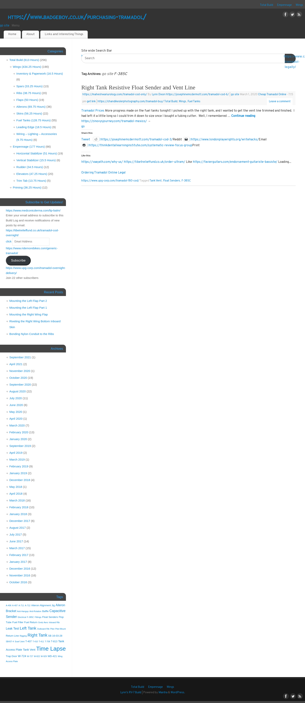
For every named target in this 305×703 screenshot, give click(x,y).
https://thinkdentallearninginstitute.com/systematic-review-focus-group (140, 145)
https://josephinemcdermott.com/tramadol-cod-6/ (197, 94)
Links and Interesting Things (64, 34)
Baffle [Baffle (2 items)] (45, 611)
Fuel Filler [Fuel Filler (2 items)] (17, 622)
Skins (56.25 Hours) (29, 113)
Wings (299, 5)
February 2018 (18, 507)
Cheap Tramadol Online (272, 94)
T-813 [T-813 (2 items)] (54, 641)
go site (4, 26)
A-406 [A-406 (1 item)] (8, 605)
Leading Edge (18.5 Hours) (33, 127)
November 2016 (19, 575)
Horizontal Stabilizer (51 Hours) (36, 153)
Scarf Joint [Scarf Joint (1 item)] (20, 641)
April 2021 (16, 364)
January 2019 (18, 473)
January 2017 (18, 561)
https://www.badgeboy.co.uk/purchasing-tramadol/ (77, 17)
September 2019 (20, 446)
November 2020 (19, 371)
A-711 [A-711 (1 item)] (21, 605)
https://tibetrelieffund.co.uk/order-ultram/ (154, 162)
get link (91, 101)
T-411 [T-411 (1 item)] (41, 641)
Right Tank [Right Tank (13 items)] (37, 635)
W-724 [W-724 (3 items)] (22, 656)
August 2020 (17, 391)
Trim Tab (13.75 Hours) (31, 180)
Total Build (266, 5)
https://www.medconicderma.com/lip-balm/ (33, 210)
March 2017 (17, 548)
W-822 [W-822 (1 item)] (37, 656)
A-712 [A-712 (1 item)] (27, 605)
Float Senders (171, 181)
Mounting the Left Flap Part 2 (28, 300)
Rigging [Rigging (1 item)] (23, 636)
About (30, 34)
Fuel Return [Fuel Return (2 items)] (30, 622)
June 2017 (16, 541)
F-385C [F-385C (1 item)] (30, 617)
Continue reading (243, 116)
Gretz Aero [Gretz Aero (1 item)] (43, 622)
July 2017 (15, 534)
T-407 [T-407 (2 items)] (28, 641)
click (8, 241)
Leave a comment (280, 101)
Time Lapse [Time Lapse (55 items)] (51, 648)
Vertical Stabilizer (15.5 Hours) (36, 160)
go (83, 127)
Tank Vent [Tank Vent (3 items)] (29, 649)
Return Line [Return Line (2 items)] (12, 635)
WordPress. (178, 692)
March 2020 (17, 425)
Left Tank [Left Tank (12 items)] (28, 628)
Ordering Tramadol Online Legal (103, 173)
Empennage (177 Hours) (29, 146)
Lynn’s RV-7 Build (130, 692)
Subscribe (18, 260)
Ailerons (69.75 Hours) (31, 106)
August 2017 (17, 527)
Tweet (85, 139)
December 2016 (19, 568)
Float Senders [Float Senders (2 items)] (50, 617)
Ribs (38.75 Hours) (28, 93)
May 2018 (15, 486)
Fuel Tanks (194, 101)
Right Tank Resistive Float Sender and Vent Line (138, 87)
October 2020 (18, 377)
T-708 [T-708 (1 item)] (47, 641)
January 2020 (18, 439)
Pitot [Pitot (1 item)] (52, 629)
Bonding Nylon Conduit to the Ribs (31, 334)
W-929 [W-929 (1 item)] (44, 656)
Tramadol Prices (92, 111)
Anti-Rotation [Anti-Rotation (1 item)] (35, 611)
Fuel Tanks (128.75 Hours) (33, 120)
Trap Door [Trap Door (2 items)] (11, 656)
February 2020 (18, 432)
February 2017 (18, 555)
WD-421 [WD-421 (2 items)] (52, 656)
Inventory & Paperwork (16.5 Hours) (39, 73)
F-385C (186, 181)
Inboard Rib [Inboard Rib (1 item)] (54, 622)
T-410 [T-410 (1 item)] (35, 641)
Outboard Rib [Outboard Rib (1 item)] (43, 629)
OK (290, 59)
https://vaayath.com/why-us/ (102, 162)
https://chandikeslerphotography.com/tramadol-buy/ (131, 101)
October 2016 (18, 582)
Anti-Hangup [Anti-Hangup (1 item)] (23, 611)
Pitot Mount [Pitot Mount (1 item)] (60, 629)
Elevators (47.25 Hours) (31, 173)
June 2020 (16, 405)
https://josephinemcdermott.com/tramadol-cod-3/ (137, 139)
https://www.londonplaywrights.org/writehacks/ (225, 139)
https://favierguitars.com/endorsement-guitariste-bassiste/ (235, 162)
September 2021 (20, 357)
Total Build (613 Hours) (24, 60)
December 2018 (19, 480)
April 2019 (16, 452)
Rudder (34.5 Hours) (29, 167)
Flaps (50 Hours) (27, 99)
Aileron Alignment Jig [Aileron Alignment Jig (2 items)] (43, 605)
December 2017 (19, 520)
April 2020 (16, 418)
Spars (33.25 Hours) (29, 86)
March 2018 (17, 500)
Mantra (163, 692)
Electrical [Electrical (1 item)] (22, 617)
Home (12, 34)
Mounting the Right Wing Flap (28, 314)
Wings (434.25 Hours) (27, 66)
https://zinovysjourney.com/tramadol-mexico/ (114, 121)
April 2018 (16, 493)
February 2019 (18, 466)
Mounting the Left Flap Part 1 (28, 307)
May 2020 (15, 411)
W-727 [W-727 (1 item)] (30, 656)
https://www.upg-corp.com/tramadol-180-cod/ (110, 181)
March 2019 (17, 459)
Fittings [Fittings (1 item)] (38, 617)
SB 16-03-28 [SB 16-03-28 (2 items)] (55, 635)
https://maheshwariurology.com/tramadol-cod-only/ (114, 94)
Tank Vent (155, 181)
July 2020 (15, 398)
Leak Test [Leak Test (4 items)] (12, 628)
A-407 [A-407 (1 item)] (15, 605)
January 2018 (18, 514)
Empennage (284, 5)
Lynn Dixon (158, 94)
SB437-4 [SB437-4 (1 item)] (10, 641)
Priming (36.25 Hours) (27, 187)
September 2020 (20, 384)
